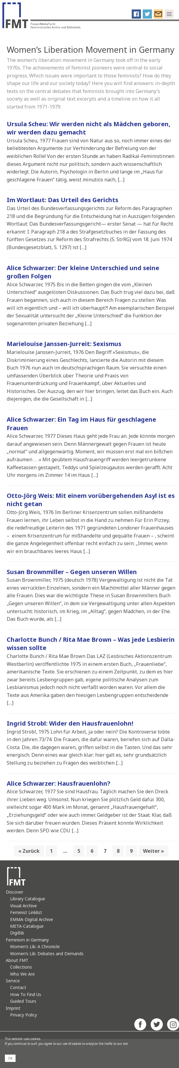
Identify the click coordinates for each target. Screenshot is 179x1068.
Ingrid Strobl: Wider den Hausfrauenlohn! (70, 723)
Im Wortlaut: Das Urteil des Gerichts (62, 200)
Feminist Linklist (26, 912)
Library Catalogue (27, 899)
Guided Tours (23, 1001)
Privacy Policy (23, 1015)
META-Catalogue (27, 926)
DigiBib (17, 933)
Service (13, 981)
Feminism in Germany (27, 940)
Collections (21, 967)
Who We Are (22, 974)
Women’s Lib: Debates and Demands (47, 953)
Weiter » (153, 851)
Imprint (13, 1008)
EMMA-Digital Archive (31, 919)
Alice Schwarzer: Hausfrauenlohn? (58, 783)
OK (10, 1058)
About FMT (17, 960)
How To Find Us (25, 994)
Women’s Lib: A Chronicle (35, 946)
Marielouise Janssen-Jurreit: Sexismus (64, 344)
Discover (14, 892)
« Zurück (29, 851)
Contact (18, 987)
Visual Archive (23, 906)
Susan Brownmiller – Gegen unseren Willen (72, 572)
